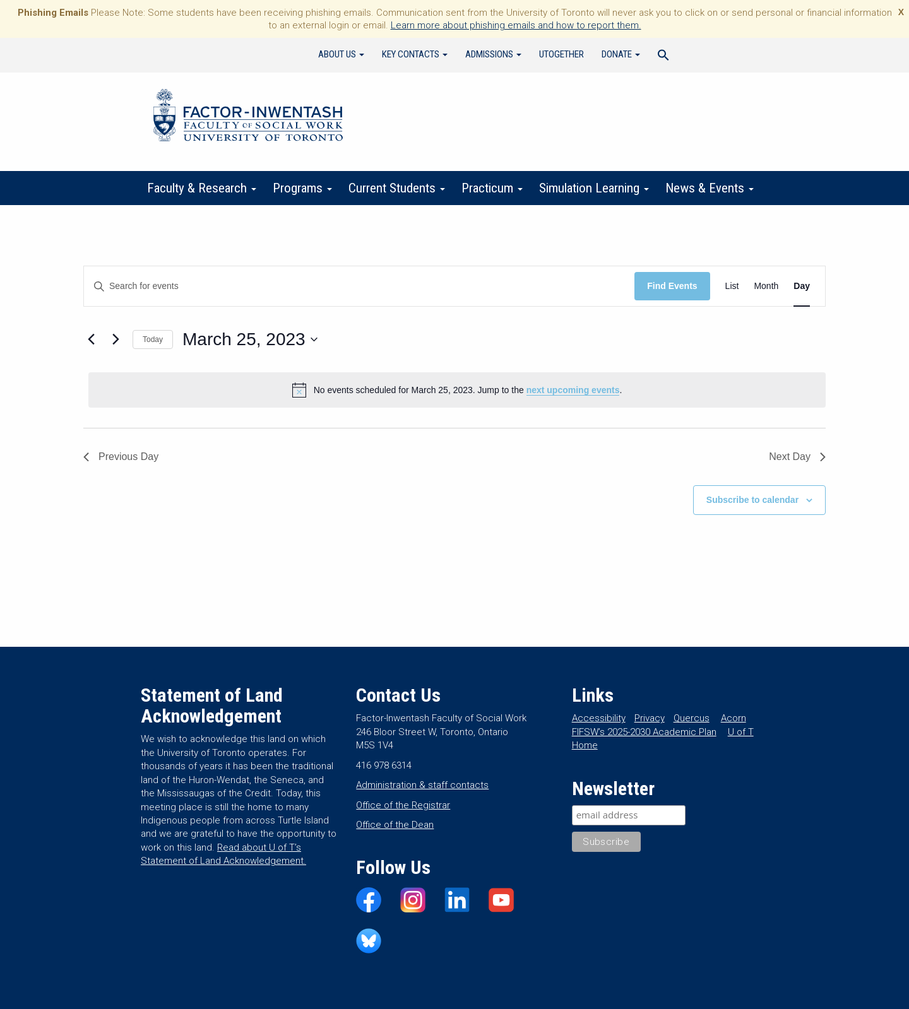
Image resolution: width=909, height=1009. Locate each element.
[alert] (457, 390)
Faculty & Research (201, 188)
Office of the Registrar (403, 805)
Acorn (733, 718)
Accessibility (599, 718)
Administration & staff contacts (422, 785)
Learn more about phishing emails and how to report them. (516, 25)
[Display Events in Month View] (766, 286)
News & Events (709, 188)
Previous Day (120, 456)
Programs (302, 188)
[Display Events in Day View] (801, 286)
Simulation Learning (594, 188)
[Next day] (115, 339)
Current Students (396, 188)
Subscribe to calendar (752, 500)
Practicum (492, 188)
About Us (341, 54)
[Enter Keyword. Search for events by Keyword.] (359, 286)
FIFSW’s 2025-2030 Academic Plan (644, 732)
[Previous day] (90, 339)
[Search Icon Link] (663, 56)
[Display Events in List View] (732, 286)
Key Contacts (415, 54)
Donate (621, 54)
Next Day (797, 456)
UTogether (561, 54)
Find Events (672, 286)
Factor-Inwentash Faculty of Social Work (248, 117)
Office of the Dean (395, 824)
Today (153, 339)
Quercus (692, 718)
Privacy (649, 718)
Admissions (493, 54)
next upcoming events (573, 390)
